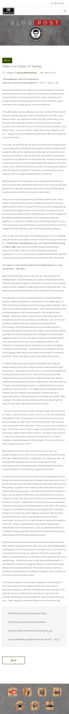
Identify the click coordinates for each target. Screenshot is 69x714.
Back (14, 660)
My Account (57, 3)
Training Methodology (26, 72)
